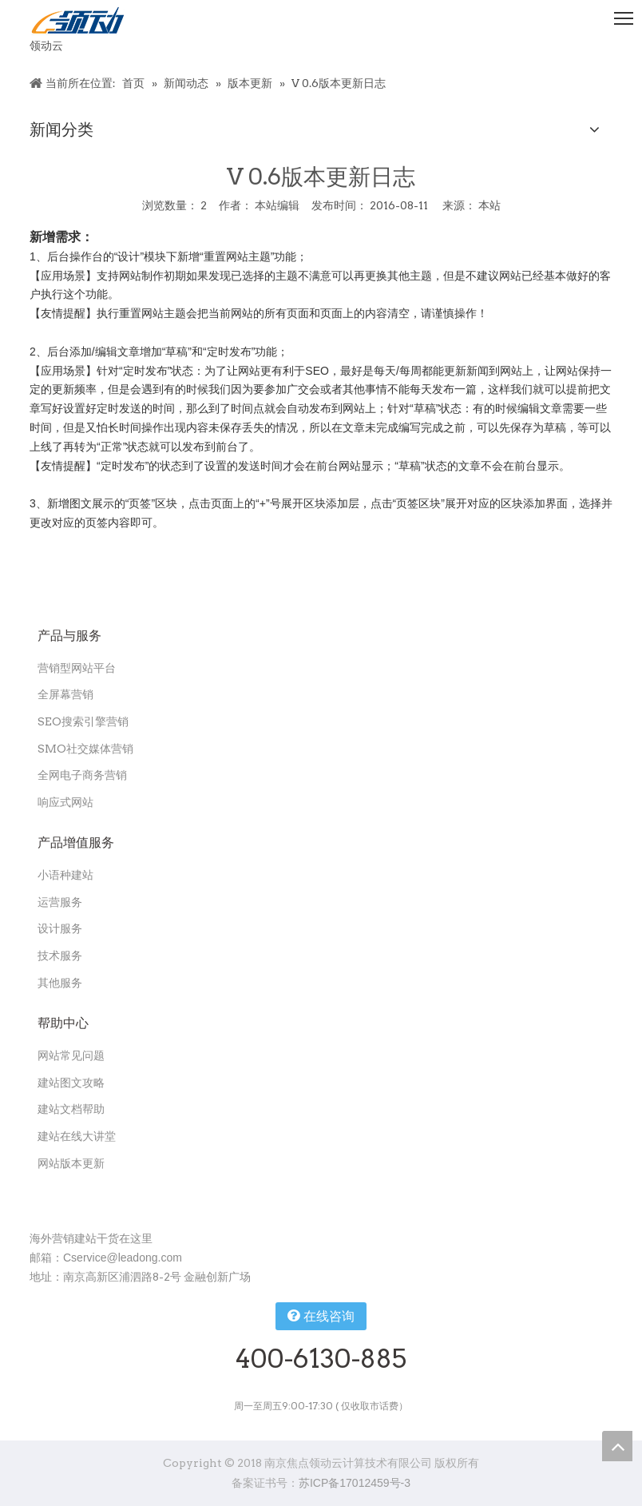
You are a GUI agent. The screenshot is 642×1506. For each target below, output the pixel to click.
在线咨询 (320, 1316)
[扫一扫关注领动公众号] (42, 1197)
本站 (489, 205)
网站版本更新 (71, 1163)
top (617, 1446)
